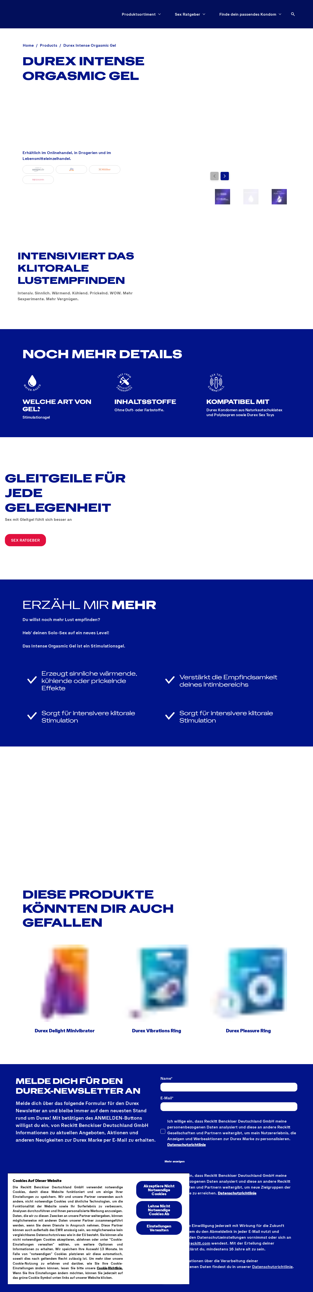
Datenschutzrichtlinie (186, 1144)
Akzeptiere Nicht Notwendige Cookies (159, 1189)
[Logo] (27, 14)
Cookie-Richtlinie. (110, 1268)
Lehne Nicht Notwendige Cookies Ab (159, 1209)
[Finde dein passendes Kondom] (247, 14)
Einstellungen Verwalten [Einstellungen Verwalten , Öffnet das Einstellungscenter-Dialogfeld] (159, 1228)
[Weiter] (225, 176)
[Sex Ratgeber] (187, 14)
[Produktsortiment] (139, 14)
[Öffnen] (293, 14)
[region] (98, 1228)
